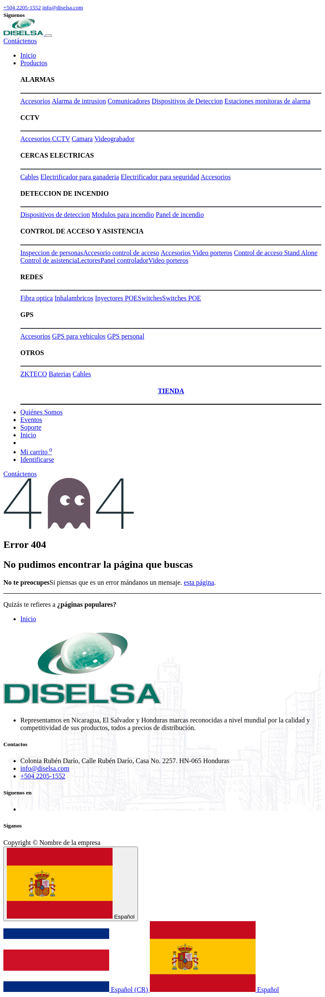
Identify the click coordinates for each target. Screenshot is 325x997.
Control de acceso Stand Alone (275, 252)
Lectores (88, 260)
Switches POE (181, 298)
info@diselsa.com (62, 7)
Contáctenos (20, 40)
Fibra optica (36, 298)
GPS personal (125, 336)
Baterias (60, 374)
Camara (82, 138)
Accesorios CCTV (45, 138)
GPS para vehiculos (78, 336)
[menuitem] (28, 55)
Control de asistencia (48, 260)
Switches (150, 298)
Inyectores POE (116, 298)
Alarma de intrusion (79, 101)
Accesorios (35, 101)
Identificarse (37, 459)
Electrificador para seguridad (160, 177)
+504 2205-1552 (22, 7)
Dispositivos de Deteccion (187, 101)
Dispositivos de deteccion (55, 214)
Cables (29, 177)
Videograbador (114, 138)
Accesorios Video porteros (196, 252)
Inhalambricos (74, 298)
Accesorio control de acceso (121, 252)
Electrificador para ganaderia (80, 177)
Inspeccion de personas (51, 252)
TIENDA (171, 390)
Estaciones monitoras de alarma (268, 101)
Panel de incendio (180, 214)
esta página (199, 582)
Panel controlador (124, 260)
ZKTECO (33, 374)
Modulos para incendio (122, 214)
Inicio (28, 618)
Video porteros (169, 260)
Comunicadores (128, 101)
